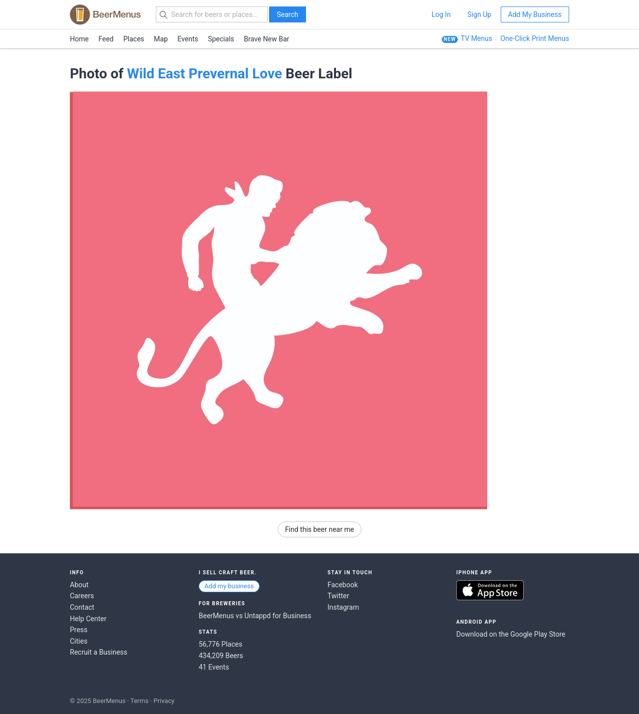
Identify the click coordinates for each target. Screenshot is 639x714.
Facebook (342, 585)
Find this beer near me (319, 529)
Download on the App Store (490, 590)
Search (287, 14)
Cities (78, 641)
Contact (82, 607)
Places (133, 39)
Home (79, 39)
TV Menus (476, 38)
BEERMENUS (105, 14)
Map (161, 39)
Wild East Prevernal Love (204, 73)
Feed (105, 39)
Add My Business (535, 14)
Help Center (88, 619)
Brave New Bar (267, 39)
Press (78, 630)
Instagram (343, 607)
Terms (139, 701)
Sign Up (479, 14)
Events (188, 39)
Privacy (163, 701)
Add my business (229, 586)
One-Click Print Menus (534, 38)
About (79, 585)
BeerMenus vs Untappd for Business (255, 616)
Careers (82, 596)
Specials (221, 39)
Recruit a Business (98, 652)
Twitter (338, 596)
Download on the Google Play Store (510, 634)
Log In (440, 14)
